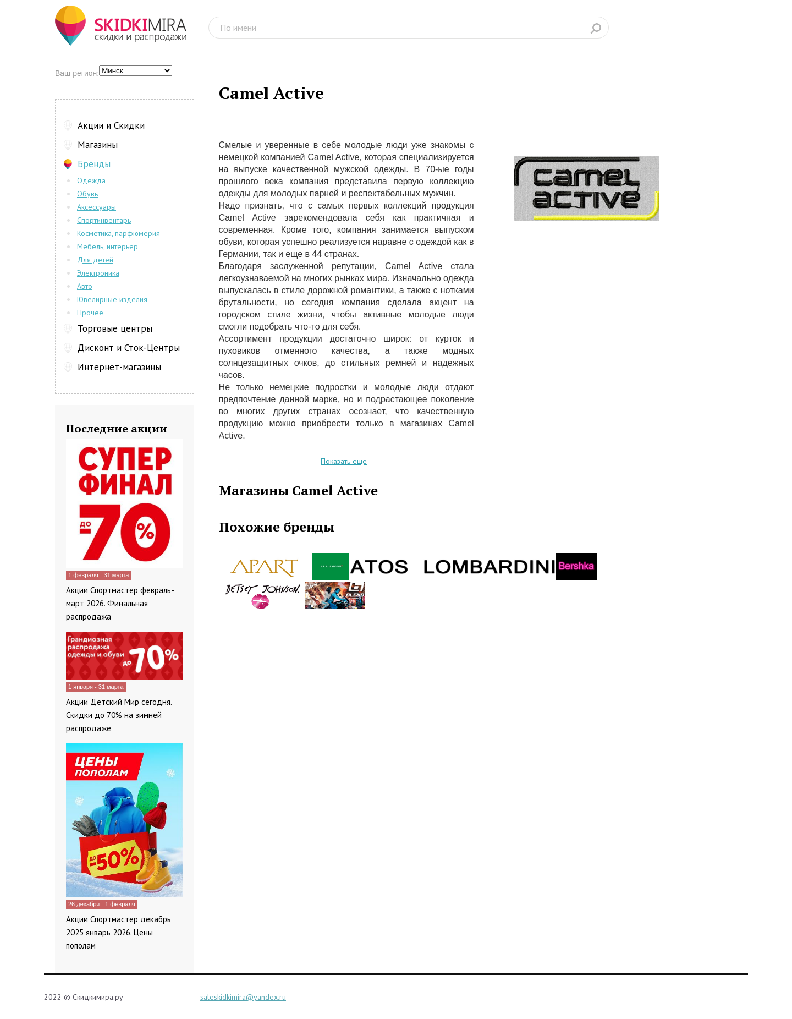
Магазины (98, 145)
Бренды (94, 164)
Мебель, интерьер (107, 246)
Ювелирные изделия (112, 299)
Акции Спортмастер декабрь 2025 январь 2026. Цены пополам (118, 932)
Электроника (98, 273)
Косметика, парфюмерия (118, 233)
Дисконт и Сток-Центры (129, 348)
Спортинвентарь (104, 220)
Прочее (90, 312)
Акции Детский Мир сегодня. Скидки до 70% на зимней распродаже (119, 715)
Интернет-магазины (119, 367)
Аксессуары (96, 207)
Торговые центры (115, 328)
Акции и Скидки (111, 125)
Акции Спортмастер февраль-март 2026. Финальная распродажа (120, 603)
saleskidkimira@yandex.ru (243, 997)
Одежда (91, 180)
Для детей (95, 260)
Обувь (87, 194)
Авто (84, 286)
